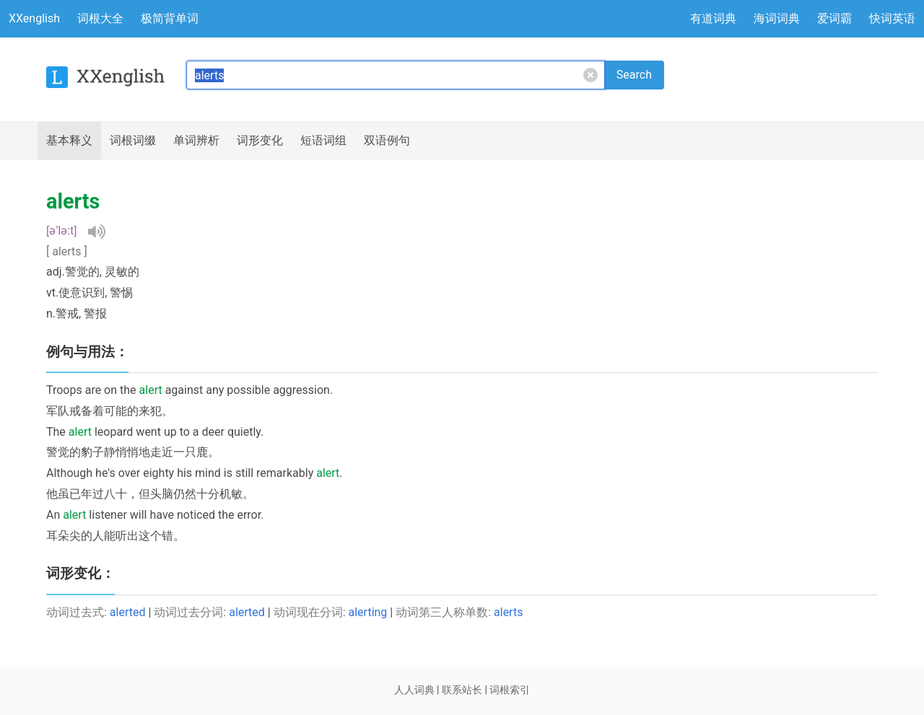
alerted (128, 612)
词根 (133, 140)
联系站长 (462, 690)
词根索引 (509, 690)
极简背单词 (170, 18)
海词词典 (777, 18)
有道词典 (713, 18)
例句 (387, 140)
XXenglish (34, 18)
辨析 (196, 140)
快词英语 (892, 18)
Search (634, 75)
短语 (323, 140)
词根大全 (100, 18)
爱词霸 (834, 18)
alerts (508, 612)
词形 (260, 140)
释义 (69, 140)
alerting (368, 612)
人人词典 (414, 690)
